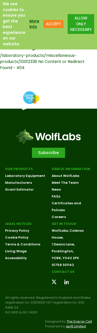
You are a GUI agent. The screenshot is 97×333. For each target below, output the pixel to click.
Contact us (63, 271)
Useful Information (71, 168)
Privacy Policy (17, 230)
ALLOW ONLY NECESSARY (81, 20)
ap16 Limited (76, 326)
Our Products (19, 168)
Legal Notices (18, 223)
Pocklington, (63, 251)
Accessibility (16, 258)
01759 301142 (63, 264)
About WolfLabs (65, 175)
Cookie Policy (17, 237)
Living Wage (16, 251)
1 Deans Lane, (63, 244)
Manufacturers (18, 182)
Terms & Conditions (22, 244)
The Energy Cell (79, 321)
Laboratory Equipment (25, 175)
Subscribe (48, 153)
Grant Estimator (19, 189)
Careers (59, 216)
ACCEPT (53, 20)
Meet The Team (65, 182)
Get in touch (64, 223)
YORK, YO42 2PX (65, 258)
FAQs (56, 196)
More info (34, 20)
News (56, 189)
